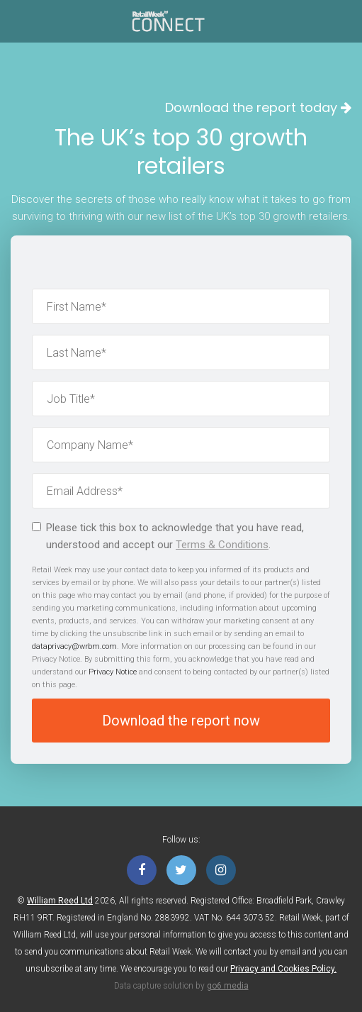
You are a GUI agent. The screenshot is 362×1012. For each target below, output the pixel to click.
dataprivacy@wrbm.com (74, 646)
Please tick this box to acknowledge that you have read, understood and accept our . (168, 536)
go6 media (228, 986)
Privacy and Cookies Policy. (283, 969)
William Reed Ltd (60, 901)
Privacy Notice (113, 672)
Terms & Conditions (222, 544)
